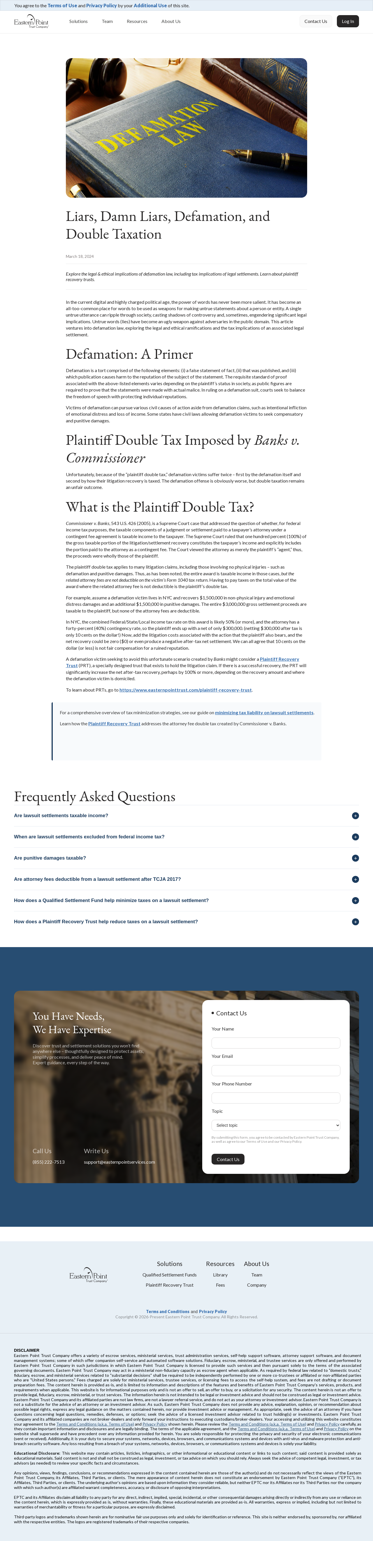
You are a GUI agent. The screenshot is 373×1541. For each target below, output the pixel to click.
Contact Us (316, 21)
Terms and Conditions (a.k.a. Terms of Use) (95, 1424)
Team (107, 21)
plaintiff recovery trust (169, 1285)
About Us (171, 21)
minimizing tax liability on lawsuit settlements (264, 712)
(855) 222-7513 (48, 1162)
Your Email (222, 1056)
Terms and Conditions (167, 1311)
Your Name (223, 1028)
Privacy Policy (101, 5)
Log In (348, 21)
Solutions (78, 21)
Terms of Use (62, 5)
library (220, 1274)
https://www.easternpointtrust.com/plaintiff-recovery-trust (185, 689)
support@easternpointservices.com (119, 1162)
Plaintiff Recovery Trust (114, 723)
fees (220, 1285)
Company (256, 1285)
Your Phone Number (232, 1083)
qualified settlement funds (169, 1274)
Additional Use (150, 5)
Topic (217, 1111)
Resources (137, 21)
